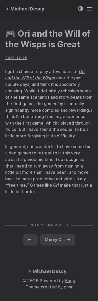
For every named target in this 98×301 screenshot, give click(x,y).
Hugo (70, 280)
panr (68, 287)
